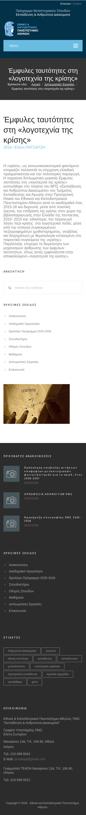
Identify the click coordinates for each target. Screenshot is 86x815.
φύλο (35, 682)
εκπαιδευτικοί (69, 658)
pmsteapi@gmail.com (29, 759)
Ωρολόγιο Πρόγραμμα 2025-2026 (30, 331)
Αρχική (35, 84)
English (77, 4)
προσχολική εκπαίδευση (22, 674)
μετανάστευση (16, 666)
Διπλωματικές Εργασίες (59, 84)
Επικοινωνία (16, 369)
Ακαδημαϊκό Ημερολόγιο (24, 323)
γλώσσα (50, 651)
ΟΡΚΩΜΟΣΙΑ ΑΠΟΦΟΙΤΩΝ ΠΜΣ (48, 494)
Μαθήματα (15, 354)
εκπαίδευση (45, 658)
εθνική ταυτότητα (18, 658)
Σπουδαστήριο (18, 339)
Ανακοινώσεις (17, 316)
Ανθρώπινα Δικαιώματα (22, 651)
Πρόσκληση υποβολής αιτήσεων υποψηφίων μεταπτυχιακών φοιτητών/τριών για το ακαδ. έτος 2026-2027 (53, 473)
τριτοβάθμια (15, 682)
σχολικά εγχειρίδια (58, 674)
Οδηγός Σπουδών (20, 346)
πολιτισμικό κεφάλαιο (47, 666)
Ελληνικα (65, 4)
